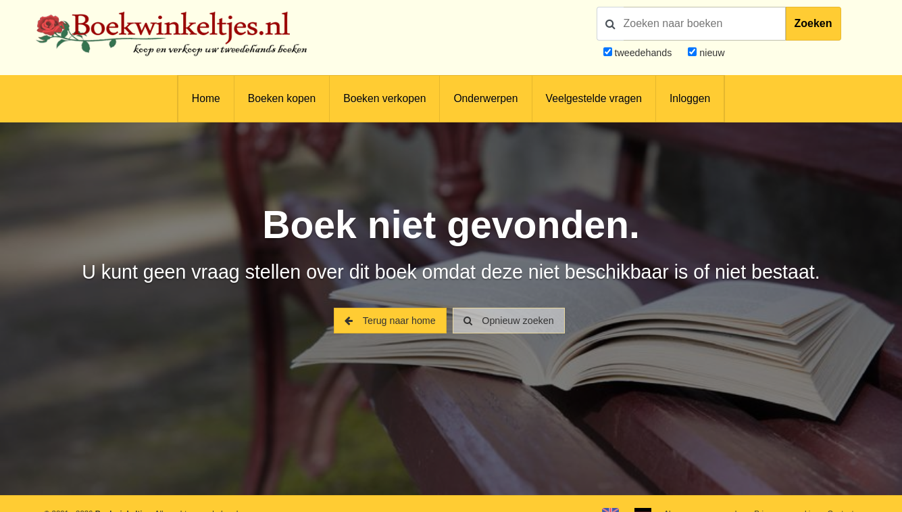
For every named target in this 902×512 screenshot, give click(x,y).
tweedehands (643, 52)
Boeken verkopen (384, 98)
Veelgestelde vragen (594, 98)
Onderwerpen (485, 98)
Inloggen (690, 98)
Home (206, 98)
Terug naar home (390, 320)
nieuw (710, 52)
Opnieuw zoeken (508, 320)
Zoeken (813, 23)
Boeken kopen (282, 98)
